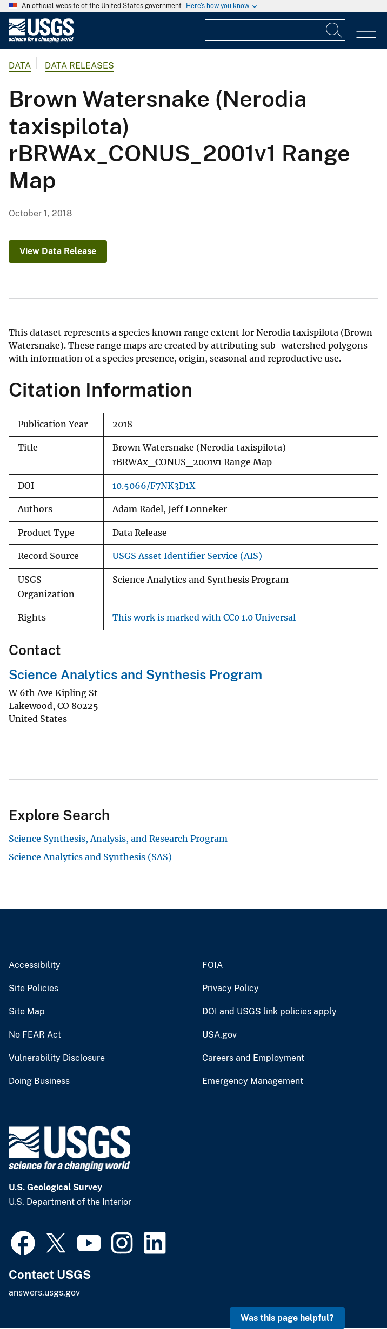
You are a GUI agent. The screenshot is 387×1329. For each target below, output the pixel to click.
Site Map (27, 1012)
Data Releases (79, 65)
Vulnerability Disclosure (57, 1058)
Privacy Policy (230, 988)
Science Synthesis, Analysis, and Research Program (118, 838)
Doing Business (39, 1081)
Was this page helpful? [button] (287, 1318)
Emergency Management (252, 1081)
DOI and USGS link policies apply (269, 1012)
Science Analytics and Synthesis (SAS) (90, 856)
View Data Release (57, 251)
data (20, 65)
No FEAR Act (35, 1035)
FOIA (212, 965)
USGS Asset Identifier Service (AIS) (187, 556)
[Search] (334, 30)
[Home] (41, 40)
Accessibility (35, 965)
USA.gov (219, 1035)
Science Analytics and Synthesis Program (135, 674)
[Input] (275, 30)
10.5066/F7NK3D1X (153, 486)
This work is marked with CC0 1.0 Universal (204, 617)
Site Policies (33, 988)
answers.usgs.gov (44, 1292)
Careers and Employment (253, 1058)
